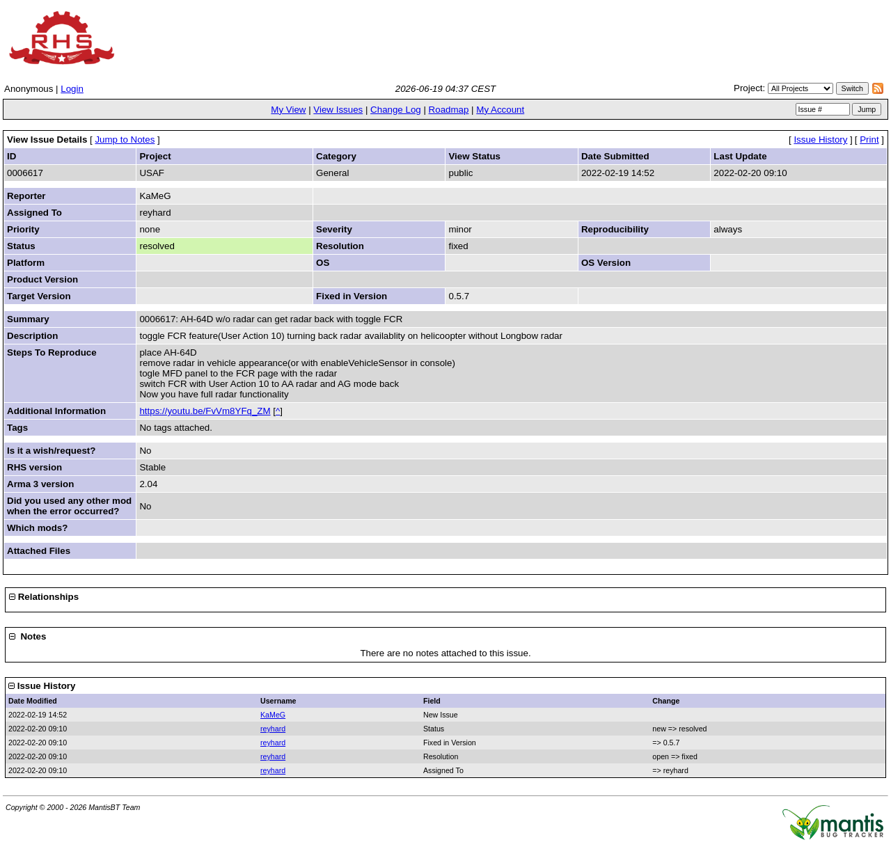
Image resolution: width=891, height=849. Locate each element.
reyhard (272, 728)
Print (869, 139)
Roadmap (449, 109)
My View (288, 109)
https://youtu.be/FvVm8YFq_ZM (204, 411)
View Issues (338, 109)
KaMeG (272, 715)
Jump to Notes (125, 139)
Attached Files (38, 551)
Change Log (395, 109)
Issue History (820, 139)
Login (72, 89)
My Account (500, 109)
